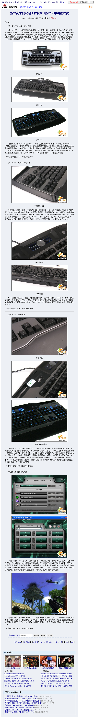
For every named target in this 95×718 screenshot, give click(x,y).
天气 (49, 2)
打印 (66, 642)
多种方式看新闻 (46, 642)
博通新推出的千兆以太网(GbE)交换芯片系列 (21, 698)
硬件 (36, 7)
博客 (25, 2)
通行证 (62, 2)
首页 (2, 2)
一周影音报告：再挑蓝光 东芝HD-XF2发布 (21, 696)
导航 (57, 2)
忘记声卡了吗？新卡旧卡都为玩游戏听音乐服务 (23, 703)
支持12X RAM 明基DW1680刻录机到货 (19, 705)
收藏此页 (27, 642)
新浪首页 (23, 7)
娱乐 (14, 2)
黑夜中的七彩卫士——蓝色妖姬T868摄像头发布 (23, 701)
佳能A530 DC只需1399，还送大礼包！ (19, 710)
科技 (22, 2)
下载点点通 (58, 642)
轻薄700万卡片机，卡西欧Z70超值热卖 (19, 708)
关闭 (72, 642)
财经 (18, 2)
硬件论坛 (18, 642)
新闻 (6, 2)
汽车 (33, 2)
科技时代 (30, 7)
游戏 (41, 2)
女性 (45, 2)
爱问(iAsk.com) (14, 635)
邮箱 (53, 2)
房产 (37, 2)
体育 (10, 2)
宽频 (29, 2)
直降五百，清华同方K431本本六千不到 (20, 712)
